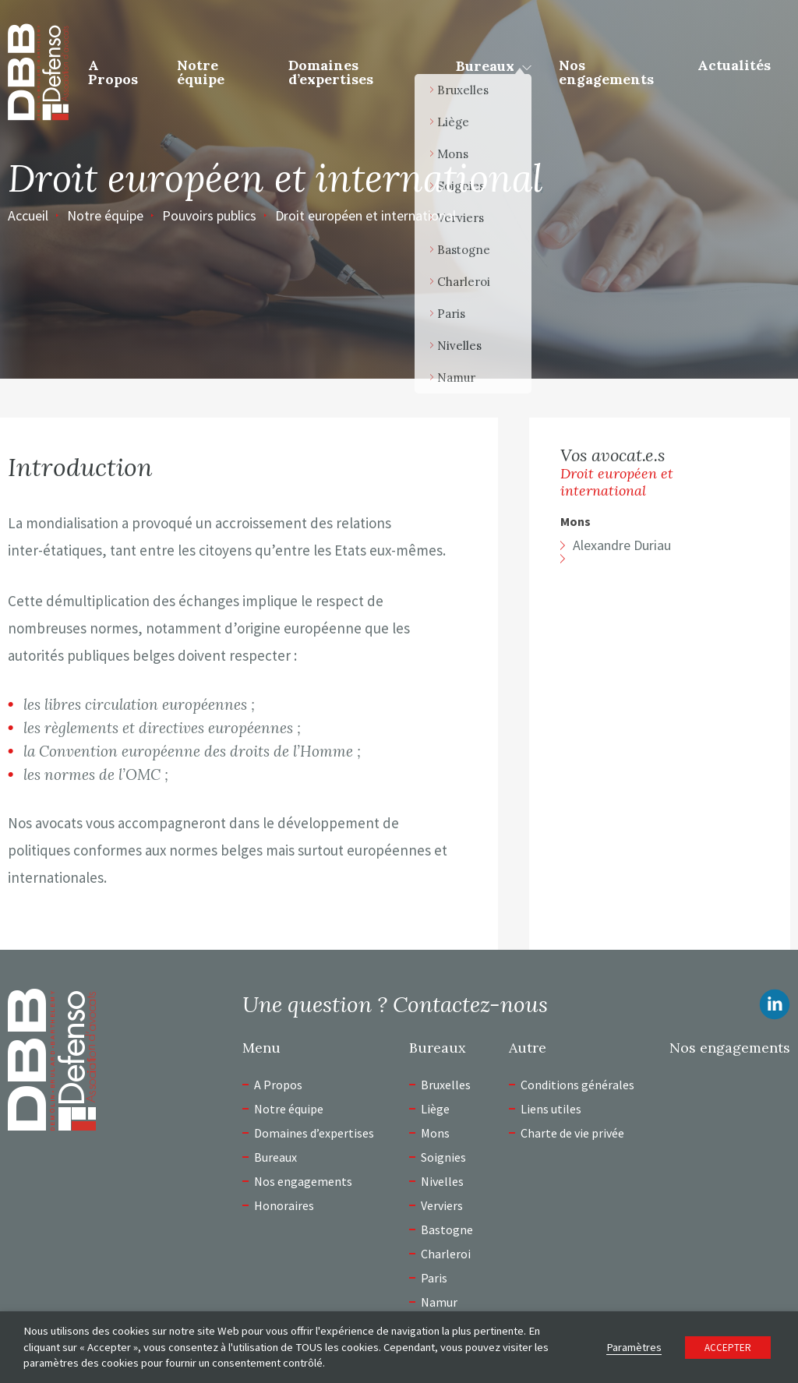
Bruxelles (446, 1084)
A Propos (113, 72)
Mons (575, 521)
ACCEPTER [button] (727, 1347)
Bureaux (485, 66)
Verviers (442, 1205)
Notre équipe (200, 72)
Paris (434, 1278)
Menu (261, 1048)
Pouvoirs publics (209, 215)
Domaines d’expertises (330, 72)
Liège (435, 1109)
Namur (439, 1302)
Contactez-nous (470, 1004)
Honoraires (284, 1205)
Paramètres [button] (634, 1347)
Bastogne (447, 1229)
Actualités (734, 65)
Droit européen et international (365, 215)
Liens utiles (551, 1109)
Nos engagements (606, 72)
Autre (527, 1048)
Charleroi (446, 1253)
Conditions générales (577, 1084)
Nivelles (442, 1181)
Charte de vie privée (572, 1133)
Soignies (443, 1157)
